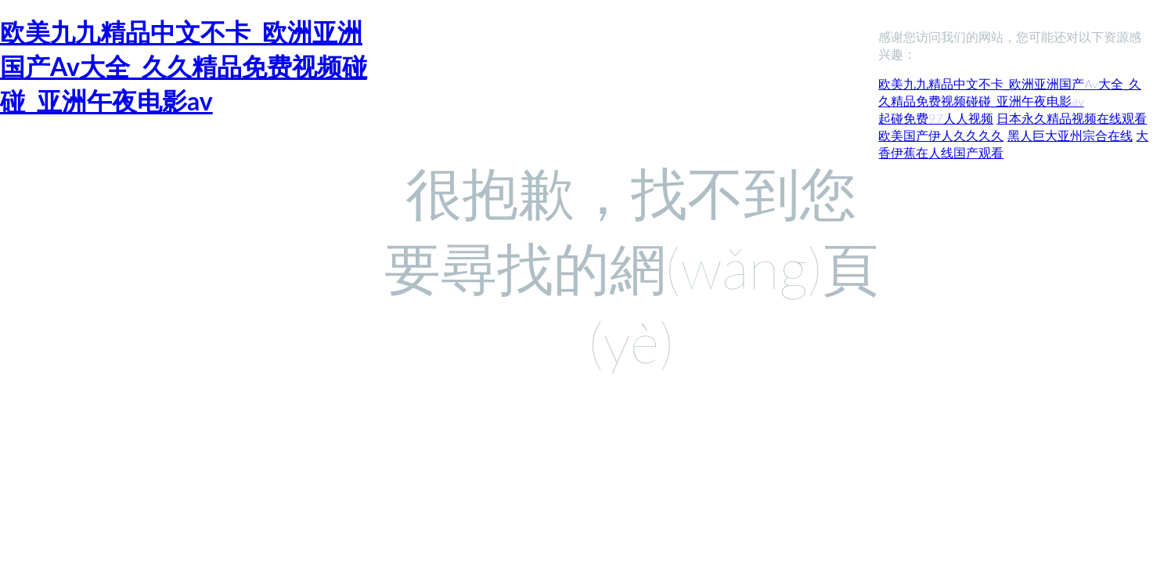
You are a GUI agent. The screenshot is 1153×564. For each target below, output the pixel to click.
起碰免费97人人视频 (935, 117)
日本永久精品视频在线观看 (1071, 117)
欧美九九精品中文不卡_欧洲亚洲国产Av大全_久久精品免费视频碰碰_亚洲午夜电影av (183, 66)
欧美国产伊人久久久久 (940, 135)
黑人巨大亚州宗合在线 (1070, 135)
